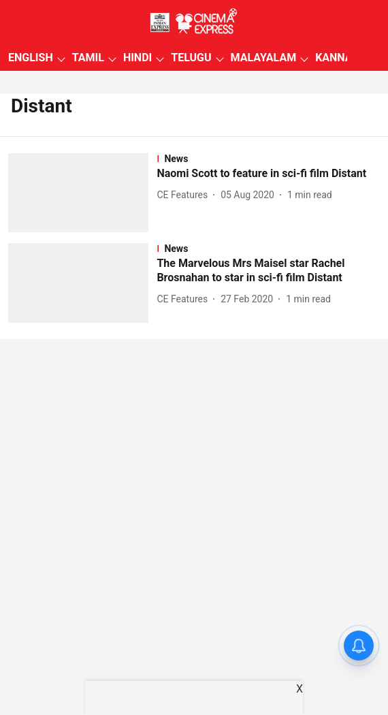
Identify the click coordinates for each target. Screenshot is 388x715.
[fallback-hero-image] (82, 192)
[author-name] (185, 195)
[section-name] (268, 158)
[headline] (268, 174)
